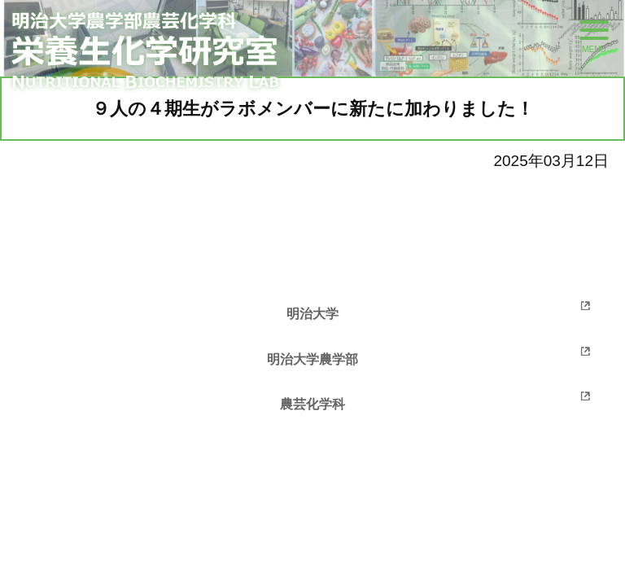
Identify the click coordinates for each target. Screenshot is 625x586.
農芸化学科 (312, 404)
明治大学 (312, 314)
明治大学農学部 (312, 359)
